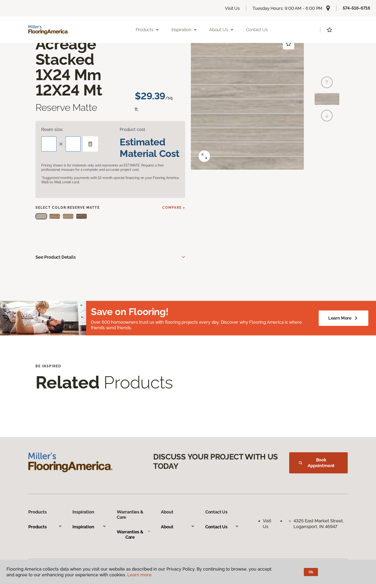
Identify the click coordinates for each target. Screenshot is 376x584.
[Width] (73, 144)
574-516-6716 (356, 8)
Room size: (52, 129)
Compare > (173, 207)
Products (45, 526)
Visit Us (232, 8)
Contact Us (257, 29)
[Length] (49, 144)
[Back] (327, 82)
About (178, 526)
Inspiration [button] (184, 29)
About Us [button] (221, 29)
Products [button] (147, 29)
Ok (311, 572)
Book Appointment (317, 462)
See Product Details (55, 257)
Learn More (343, 318)
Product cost (132, 129)
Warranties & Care (133, 534)
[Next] (327, 115)
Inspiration (89, 526)
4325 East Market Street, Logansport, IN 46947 (319, 523)
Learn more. (140, 574)
